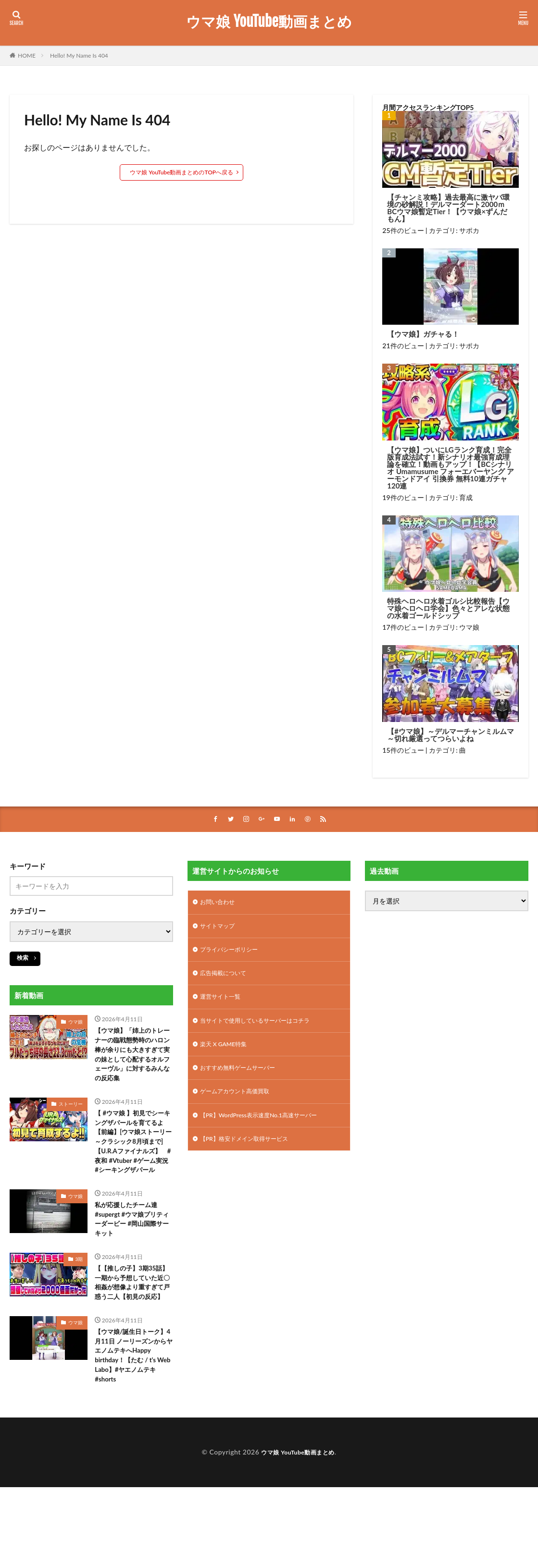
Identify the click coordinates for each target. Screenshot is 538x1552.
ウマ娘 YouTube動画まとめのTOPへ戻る (181, 172)
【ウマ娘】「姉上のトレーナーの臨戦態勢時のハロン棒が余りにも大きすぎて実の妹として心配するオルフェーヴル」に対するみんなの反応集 (131, 1064)
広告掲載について (227, 979)
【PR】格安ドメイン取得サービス (251, 1153)
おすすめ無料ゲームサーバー (244, 1079)
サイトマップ (220, 929)
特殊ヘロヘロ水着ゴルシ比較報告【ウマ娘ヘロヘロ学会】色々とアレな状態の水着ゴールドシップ (448, 608)
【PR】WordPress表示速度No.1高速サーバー (268, 1128)
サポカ (469, 230)
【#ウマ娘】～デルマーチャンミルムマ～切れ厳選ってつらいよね (450, 735)
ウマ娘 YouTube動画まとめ (268, 21)
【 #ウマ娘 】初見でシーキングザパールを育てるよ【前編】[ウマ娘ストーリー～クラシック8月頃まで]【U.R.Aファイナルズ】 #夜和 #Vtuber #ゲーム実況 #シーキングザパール (132, 1171)
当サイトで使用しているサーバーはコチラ (264, 1029)
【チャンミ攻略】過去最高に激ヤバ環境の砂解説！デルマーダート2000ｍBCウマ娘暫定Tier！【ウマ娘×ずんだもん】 (448, 208)
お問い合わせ (220, 904)
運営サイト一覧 (223, 1004)
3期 (79, 1304)
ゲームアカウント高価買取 (240, 1104)
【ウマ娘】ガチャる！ (423, 334)
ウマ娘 (469, 627)
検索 (22, 958)
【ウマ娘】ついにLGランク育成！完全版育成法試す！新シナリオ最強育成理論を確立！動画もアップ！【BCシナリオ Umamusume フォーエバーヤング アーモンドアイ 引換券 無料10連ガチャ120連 (450, 467)
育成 (466, 497)
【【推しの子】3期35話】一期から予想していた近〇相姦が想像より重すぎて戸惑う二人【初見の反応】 (131, 1336)
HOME (27, 55)
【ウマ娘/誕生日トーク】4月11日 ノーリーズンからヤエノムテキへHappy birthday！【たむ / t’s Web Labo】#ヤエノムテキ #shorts (133, 1420)
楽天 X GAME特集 (227, 1054)
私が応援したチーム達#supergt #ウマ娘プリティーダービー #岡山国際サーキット (134, 1262)
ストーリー (71, 1123)
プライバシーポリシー (233, 954)
